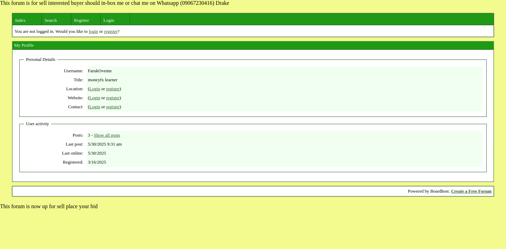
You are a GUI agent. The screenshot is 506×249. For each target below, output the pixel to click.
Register (81, 20)
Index (20, 20)
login (93, 31)
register (111, 31)
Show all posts (107, 135)
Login (108, 20)
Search (51, 20)
